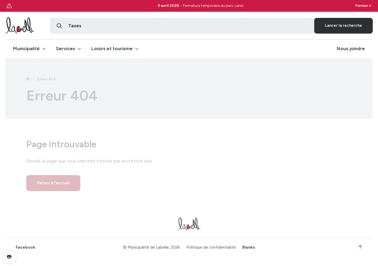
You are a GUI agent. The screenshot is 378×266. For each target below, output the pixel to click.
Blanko (248, 249)
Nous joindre (351, 49)
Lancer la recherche (343, 26)
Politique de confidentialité (211, 249)
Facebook (25, 249)
